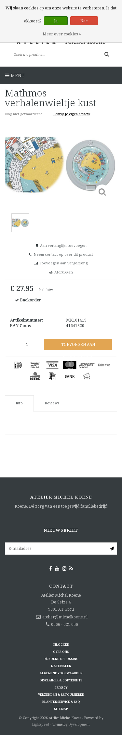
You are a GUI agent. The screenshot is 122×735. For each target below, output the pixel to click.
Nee (84, 21)
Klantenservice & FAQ (61, 702)
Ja (56, 21)
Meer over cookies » (62, 34)
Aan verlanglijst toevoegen (63, 245)
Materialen (61, 666)
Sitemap (61, 709)
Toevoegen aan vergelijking (64, 262)
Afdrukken (63, 272)
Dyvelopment (79, 724)
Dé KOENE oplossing (61, 659)
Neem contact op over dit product (63, 254)
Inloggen (61, 644)
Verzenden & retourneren (61, 694)
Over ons (61, 652)
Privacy (61, 687)
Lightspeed (40, 724)
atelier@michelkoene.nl (65, 617)
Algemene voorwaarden (61, 673)
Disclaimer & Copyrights (61, 680)
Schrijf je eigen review (71, 113)
